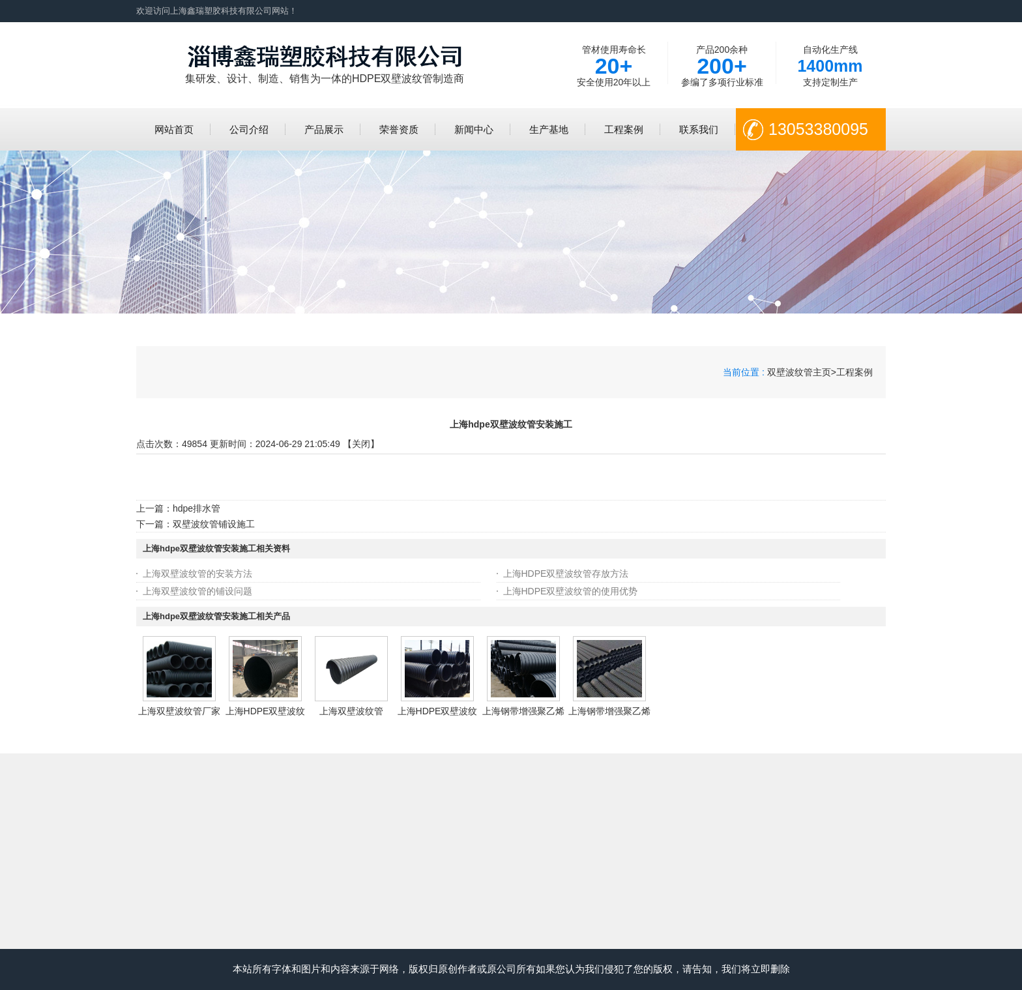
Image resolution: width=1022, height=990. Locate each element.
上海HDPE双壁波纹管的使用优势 (570, 591)
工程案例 (854, 372)
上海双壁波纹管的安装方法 (197, 573)
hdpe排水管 (196, 508)
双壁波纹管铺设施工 (214, 524)
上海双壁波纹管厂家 (179, 711)
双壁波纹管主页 (799, 372)
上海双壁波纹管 (351, 711)
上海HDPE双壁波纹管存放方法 (566, 573)
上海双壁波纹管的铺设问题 (197, 591)
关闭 (361, 444)
